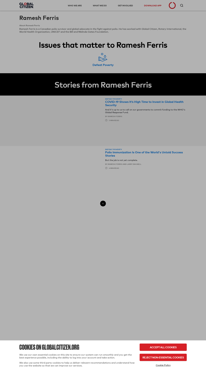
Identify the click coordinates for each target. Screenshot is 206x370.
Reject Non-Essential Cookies (163, 357)
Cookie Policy (163, 365)
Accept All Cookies (163, 347)
